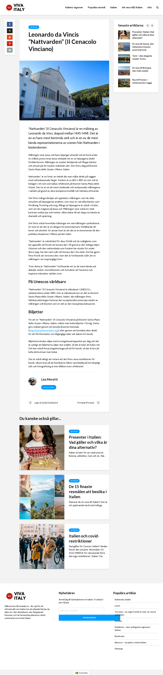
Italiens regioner (74, 7)
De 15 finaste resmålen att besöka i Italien (88, 491)
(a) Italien (34, 27)
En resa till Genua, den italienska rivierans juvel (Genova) (143, 47)
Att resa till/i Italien (132, 7)
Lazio (117, 600)
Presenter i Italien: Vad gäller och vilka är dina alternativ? (88, 442)
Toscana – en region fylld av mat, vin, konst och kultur (135, 608)
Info (150, 7)
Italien (113, 7)
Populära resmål (96, 7)
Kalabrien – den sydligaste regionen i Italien (133, 623)
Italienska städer (123, 594)
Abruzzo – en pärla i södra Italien (130, 636)
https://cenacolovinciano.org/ (44, 330)
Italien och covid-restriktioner (84, 538)
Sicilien (118, 615)
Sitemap (119, 643)
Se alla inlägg (48, 387)
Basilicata (119, 630)
